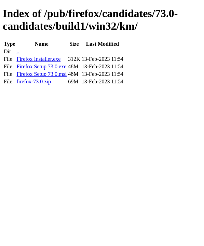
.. (17, 51)
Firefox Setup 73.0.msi (41, 74)
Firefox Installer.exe (38, 59)
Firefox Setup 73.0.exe (41, 66)
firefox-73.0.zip (33, 81)
